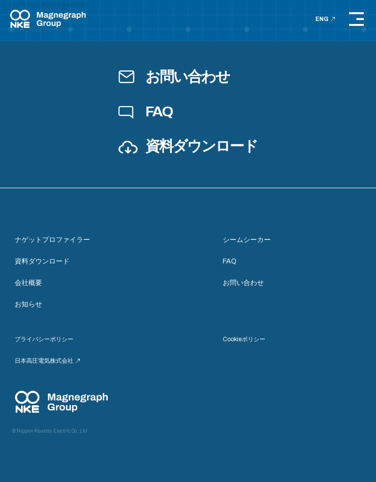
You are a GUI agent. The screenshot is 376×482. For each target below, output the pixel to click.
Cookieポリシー (244, 339)
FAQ (145, 111)
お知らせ (28, 304)
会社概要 (28, 282)
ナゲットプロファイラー (52, 239)
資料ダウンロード (187, 146)
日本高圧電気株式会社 (47, 360)
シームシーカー (247, 239)
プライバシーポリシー (44, 339)
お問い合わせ (173, 76)
